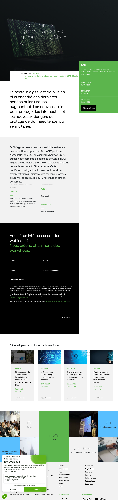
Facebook (62, 498)
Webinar (35, 73)
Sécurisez (89, 484)
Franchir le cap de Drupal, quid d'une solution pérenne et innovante (75, 376)
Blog (61, 487)
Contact (62, 466)
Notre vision (64, 480)
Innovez (88, 475)
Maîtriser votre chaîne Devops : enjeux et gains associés (47, 376)
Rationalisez (90, 481)
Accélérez (89, 466)
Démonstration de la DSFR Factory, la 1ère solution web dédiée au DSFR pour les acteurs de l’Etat (23, 378)
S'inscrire (21, 398)
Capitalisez (89, 469)
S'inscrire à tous (89, 108)
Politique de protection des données (58, 301)
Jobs (61, 483)
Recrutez (88, 472)
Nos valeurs (63, 477)
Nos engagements (64, 473)
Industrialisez (90, 478)
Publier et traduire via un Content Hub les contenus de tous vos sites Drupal (101, 377)
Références (63, 469)
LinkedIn (67, 498)
